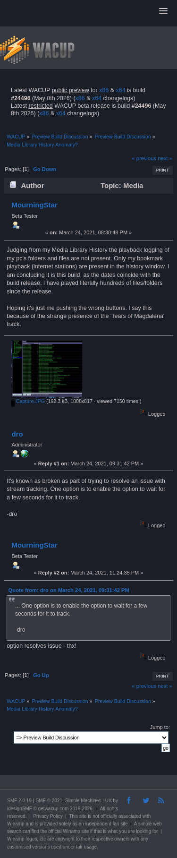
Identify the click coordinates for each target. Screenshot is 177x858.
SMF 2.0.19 (19, 800)
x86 (104, 90)
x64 (120, 90)
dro (17, 434)
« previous (144, 158)
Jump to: (160, 727)
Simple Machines (83, 800)
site (83, 816)
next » (165, 158)
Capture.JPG (28, 401)
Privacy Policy (47, 816)
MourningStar (34, 205)
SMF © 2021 (49, 800)
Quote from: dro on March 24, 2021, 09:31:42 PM (68, 590)
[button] (163, 11)
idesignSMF (19, 808)
